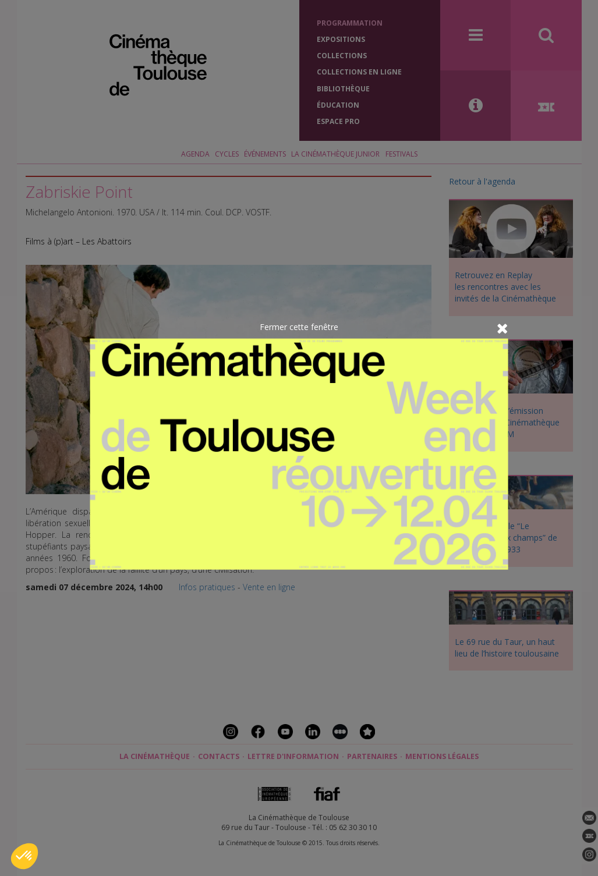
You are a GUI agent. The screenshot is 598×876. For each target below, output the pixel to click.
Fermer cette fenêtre (299, 326)
